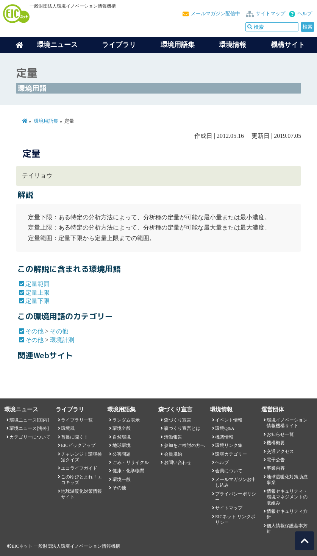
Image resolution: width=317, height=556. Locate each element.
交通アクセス (280, 451)
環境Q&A (224, 428)
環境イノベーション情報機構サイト (287, 422)
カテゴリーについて (29, 437)
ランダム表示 (126, 420)
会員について (228, 470)
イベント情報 (228, 420)
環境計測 (62, 340)
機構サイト (288, 44)
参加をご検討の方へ (184, 445)
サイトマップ (270, 13)
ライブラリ (119, 44)
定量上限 (37, 292)
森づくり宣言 (177, 420)
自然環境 (121, 437)
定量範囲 (37, 284)
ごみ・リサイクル (130, 462)
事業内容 (276, 468)
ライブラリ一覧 (77, 420)
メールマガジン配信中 (215, 13)
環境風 (68, 428)
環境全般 (121, 428)
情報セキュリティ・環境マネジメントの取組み (287, 497)
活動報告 (173, 437)
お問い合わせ (177, 462)
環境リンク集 (228, 445)
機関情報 (224, 437)
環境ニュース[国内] (29, 420)
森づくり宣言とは (182, 428)
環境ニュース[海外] (29, 428)
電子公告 (276, 459)
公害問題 (121, 454)
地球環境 (121, 445)
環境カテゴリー (231, 454)
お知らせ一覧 (280, 434)
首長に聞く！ (74, 437)
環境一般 (121, 479)
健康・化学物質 (128, 470)
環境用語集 (178, 44)
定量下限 (37, 301)
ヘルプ (304, 13)
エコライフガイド (79, 468)
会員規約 (173, 454)
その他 (34, 331)
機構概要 (276, 442)
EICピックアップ (78, 445)
